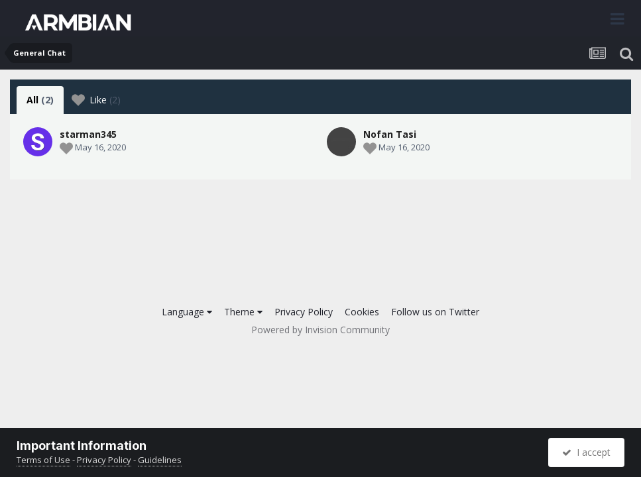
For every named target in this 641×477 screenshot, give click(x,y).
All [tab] (40, 99)
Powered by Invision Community (320, 329)
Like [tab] (96, 100)
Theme (243, 311)
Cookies (362, 311)
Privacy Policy (303, 311)
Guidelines (160, 460)
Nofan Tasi (389, 134)
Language (187, 311)
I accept (586, 452)
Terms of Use (43, 460)
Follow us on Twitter (435, 311)
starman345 (88, 134)
